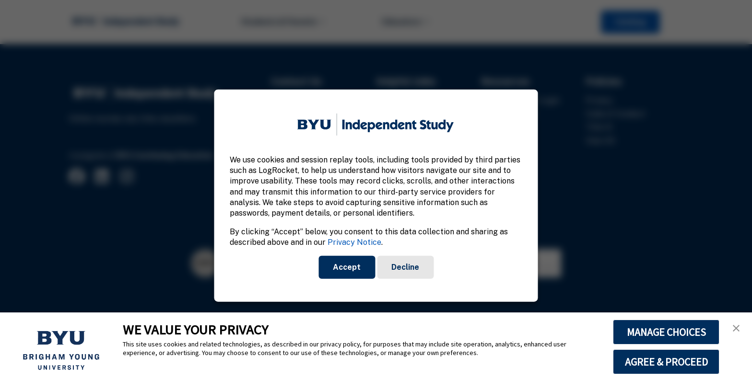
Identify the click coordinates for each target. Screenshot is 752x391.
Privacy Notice (354, 242)
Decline (405, 266)
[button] (736, 328)
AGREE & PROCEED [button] (666, 361)
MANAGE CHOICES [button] (666, 332)
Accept (347, 266)
